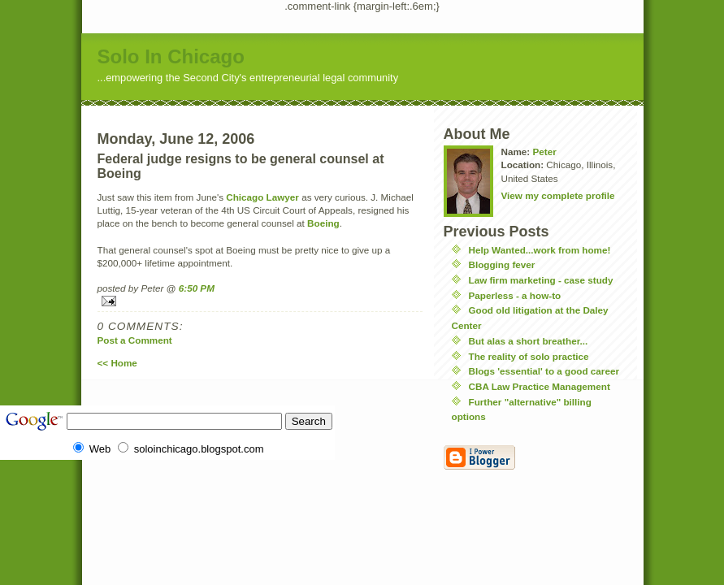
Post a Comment (135, 340)
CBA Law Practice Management (539, 386)
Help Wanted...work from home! (540, 250)
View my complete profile (558, 195)
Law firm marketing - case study (541, 280)
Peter (544, 151)
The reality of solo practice (529, 356)
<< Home (117, 363)
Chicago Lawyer (262, 197)
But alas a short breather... (528, 341)
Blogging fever (502, 264)
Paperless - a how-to (515, 295)
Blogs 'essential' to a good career (544, 371)
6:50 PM (197, 288)
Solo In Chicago (171, 56)
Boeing (323, 223)
